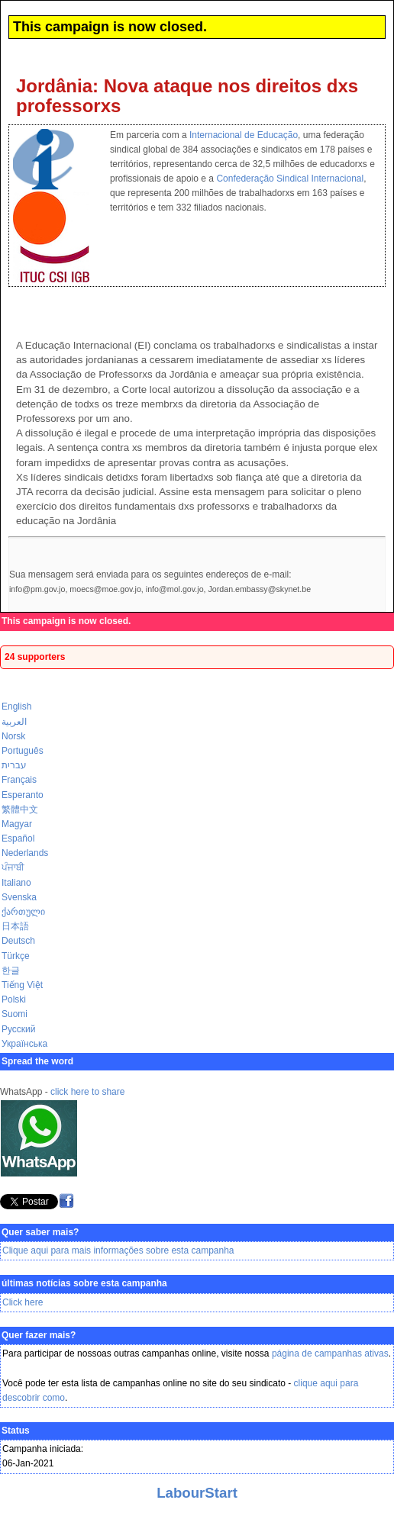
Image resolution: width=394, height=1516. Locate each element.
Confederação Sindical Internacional (289, 178)
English (16, 706)
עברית (14, 765)
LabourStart (197, 1493)
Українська (24, 1043)
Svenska (19, 897)
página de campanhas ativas (330, 1353)
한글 (11, 970)
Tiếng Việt (22, 985)
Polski (14, 999)
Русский (19, 1029)
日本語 (15, 926)
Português (23, 750)
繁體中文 (20, 809)
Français (19, 779)
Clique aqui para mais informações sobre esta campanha (118, 1250)
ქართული (23, 911)
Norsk (13, 736)
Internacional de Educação (243, 135)
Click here (22, 1302)
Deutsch (18, 940)
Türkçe (16, 956)
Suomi (14, 1014)
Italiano (16, 882)
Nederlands (25, 853)
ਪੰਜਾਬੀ (13, 867)
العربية (14, 721)
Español (18, 838)
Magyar (17, 824)
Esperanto (23, 795)
